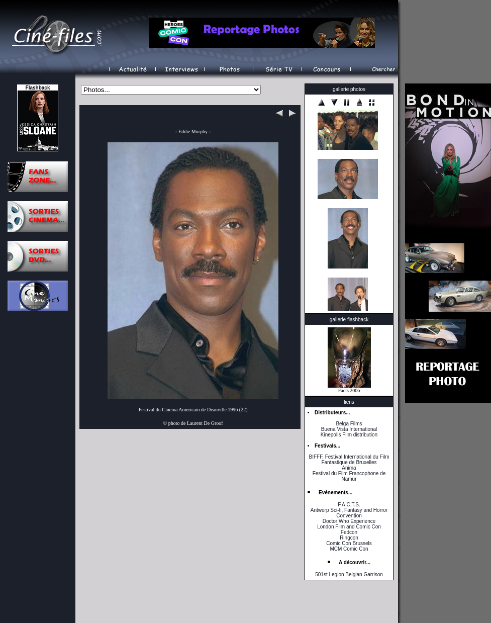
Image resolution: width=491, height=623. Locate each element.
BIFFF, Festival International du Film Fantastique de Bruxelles (349, 459)
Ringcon (349, 538)
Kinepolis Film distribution (349, 434)
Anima (349, 468)
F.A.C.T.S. (349, 504)
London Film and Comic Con (349, 526)
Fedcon (349, 532)
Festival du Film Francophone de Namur (349, 476)
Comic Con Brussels (349, 543)
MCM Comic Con (349, 549)
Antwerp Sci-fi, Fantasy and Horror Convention (349, 512)
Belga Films (349, 423)
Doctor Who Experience (349, 521)
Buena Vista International (349, 429)
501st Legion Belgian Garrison (349, 574)
